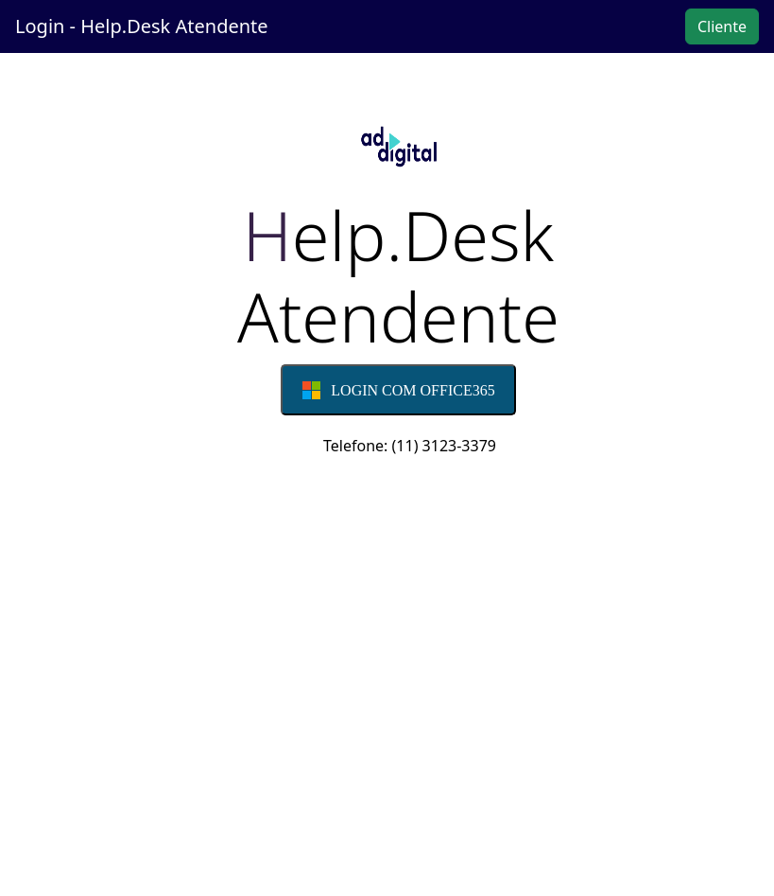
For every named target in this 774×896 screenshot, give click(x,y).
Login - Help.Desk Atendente (141, 26)
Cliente (722, 26)
